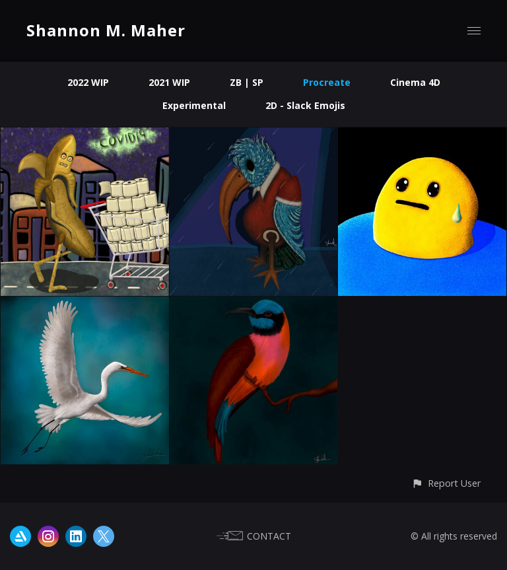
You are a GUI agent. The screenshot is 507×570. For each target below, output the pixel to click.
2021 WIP (169, 82)
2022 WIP (88, 82)
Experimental (194, 105)
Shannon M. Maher (106, 30)
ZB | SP (246, 82)
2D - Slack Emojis (305, 105)
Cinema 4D (415, 82)
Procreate (327, 82)
